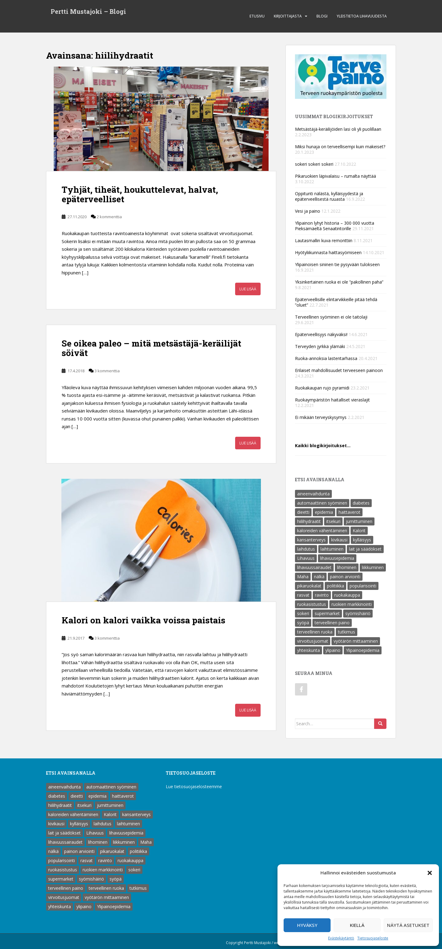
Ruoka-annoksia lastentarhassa (326, 358)
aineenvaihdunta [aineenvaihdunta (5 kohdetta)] (313, 494)
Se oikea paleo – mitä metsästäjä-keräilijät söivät (151, 348)
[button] (430, 873)
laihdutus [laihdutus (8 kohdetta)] (306, 549)
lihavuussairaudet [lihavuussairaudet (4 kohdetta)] (314, 567)
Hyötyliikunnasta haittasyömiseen (328, 252)
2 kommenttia (109, 216)
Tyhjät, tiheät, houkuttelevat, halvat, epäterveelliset (140, 194)
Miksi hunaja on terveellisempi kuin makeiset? (340, 146)
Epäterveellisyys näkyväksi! (321, 334)
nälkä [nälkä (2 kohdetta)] (319, 576)
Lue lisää (247, 289)
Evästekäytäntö (341, 938)
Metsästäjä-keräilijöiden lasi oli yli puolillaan (338, 129)
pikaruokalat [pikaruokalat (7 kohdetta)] (309, 586)
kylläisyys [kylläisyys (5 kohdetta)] (362, 540)
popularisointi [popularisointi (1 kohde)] (363, 586)
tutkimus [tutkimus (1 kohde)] (346, 632)
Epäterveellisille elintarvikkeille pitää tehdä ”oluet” (336, 302)
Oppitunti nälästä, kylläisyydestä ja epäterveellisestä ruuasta (329, 196)
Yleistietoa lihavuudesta (362, 16)
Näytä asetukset (408, 925)
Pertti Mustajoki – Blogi (88, 12)
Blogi (322, 16)
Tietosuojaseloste (372, 938)
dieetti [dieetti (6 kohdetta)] (303, 512)
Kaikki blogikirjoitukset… (323, 445)
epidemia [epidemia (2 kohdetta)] (324, 512)
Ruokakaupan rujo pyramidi (322, 388)
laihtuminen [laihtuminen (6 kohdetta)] (331, 549)
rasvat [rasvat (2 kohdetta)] (303, 595)
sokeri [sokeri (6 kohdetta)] (303, 613)
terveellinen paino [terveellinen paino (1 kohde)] (332, 623)
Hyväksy (307, 925)
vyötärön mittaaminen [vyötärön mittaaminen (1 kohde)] (356, 641)
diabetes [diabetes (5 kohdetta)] (361, 503)
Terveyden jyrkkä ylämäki (320, 346)
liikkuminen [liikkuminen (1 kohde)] (373, 567)
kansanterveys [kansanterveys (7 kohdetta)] (311, 540)
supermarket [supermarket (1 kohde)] (327, 613)
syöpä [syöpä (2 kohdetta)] (303, 623)
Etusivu (257, 16)
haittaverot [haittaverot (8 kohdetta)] (349, 512)
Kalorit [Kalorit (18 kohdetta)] (359, 530)
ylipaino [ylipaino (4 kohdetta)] (332, 650)
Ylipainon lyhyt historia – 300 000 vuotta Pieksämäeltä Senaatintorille (334, 225)
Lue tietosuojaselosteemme (194, 786)
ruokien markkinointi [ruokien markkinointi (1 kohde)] (352, 604)
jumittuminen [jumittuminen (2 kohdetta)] (359, 521)
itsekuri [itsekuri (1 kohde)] (333, 521)
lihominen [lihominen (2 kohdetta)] (346, 567)
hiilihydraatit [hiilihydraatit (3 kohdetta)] (309, 521)
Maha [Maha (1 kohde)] (302, 576)
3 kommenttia (107, 371)
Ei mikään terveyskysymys (321, 417)
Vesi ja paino (307, 211)
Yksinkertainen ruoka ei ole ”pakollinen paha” (339, 282)
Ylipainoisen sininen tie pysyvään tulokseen (337, 264)
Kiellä (357, 925)
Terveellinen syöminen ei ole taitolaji (331, 317)
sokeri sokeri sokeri (314, 164)
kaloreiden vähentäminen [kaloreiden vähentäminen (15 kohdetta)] (322, 530)
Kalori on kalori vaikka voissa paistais (143, 620)
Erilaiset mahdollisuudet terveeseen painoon (339, 370)
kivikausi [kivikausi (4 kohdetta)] (339, 540)
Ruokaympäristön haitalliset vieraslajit (332, 400)
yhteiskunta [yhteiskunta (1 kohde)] (308, 650)
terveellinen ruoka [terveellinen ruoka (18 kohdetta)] (314, 632)
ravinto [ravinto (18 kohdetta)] (322, 595)
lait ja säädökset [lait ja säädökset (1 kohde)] (365, 549)
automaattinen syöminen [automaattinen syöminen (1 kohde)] (322, 503)
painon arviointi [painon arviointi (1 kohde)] (345, 576)
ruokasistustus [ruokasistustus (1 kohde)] (311, 604)
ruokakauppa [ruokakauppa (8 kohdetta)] (347, 595)
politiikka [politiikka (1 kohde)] (335, 586)
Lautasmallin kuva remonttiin (323, 240)
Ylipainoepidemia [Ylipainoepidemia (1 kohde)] (362, 650)
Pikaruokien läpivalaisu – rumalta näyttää (335, 176)
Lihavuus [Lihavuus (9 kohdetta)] (306, 558)
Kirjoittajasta (288, 16)
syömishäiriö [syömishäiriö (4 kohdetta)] (357, 613)
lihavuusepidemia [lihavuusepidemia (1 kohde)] (337, 558)
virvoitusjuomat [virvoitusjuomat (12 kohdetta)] (312, 641)
